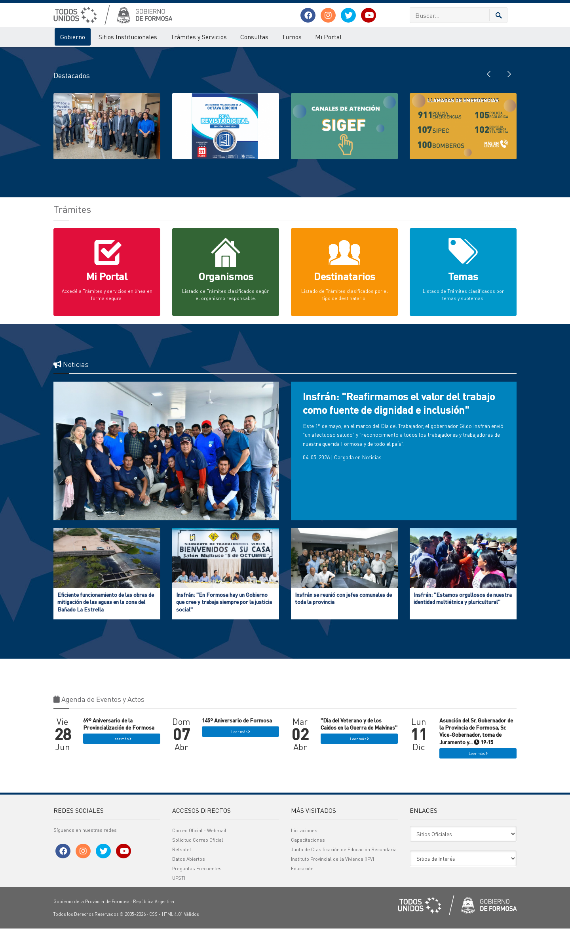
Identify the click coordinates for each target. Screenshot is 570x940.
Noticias (372, 468)
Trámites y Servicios (199, 36)
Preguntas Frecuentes (197, 880)
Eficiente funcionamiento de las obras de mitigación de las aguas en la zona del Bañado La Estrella (105, 613)
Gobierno (72, 36)
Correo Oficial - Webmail (199, 842)
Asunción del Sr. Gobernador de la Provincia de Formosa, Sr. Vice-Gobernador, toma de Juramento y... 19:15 (476, 742)
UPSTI (178, 889)
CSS (153, 926)
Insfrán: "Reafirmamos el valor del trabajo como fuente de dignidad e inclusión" (399, 414)
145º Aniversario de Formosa (237, 732)
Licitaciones (304, 842)
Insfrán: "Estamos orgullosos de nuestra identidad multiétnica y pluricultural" (463, 610)
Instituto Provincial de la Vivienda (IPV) (332, 870)
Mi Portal (328, 36)
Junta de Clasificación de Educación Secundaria (344, 861)
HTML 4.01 (172, 926)
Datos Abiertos (188, 870)
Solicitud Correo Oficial (197, 851)
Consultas (254, 36)
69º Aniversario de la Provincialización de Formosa (118, 735)
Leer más (121, 750)
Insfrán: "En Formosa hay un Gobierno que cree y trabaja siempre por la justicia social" (224, 613)
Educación (302, 880)
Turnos (292, 36)
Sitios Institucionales (128, 36)
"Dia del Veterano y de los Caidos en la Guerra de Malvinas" (359, 735)
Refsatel (181, 861)
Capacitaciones (308, 851)
